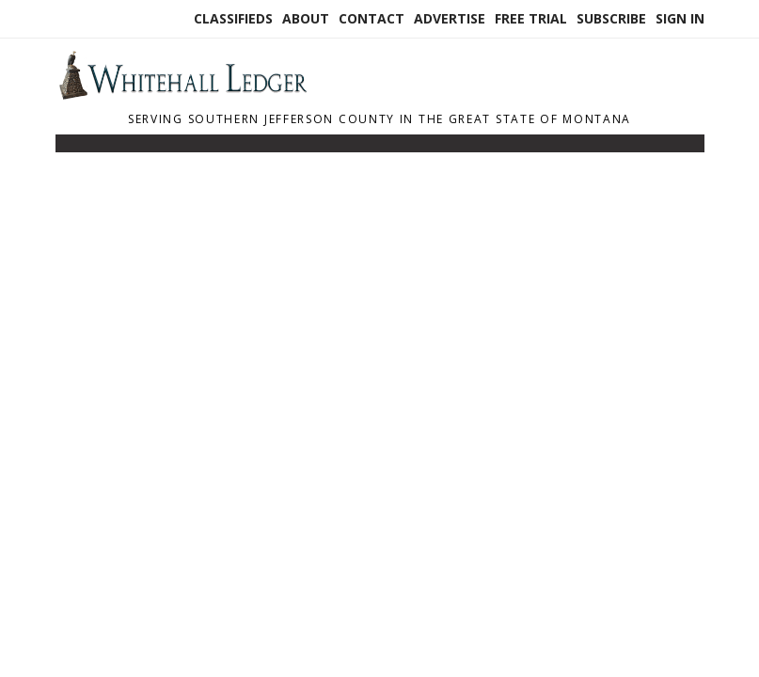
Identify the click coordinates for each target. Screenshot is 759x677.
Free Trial (531, 18)
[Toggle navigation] (67, 147)
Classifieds (233, 18)
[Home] (182, 94)
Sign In (680, 18)
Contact (371, 18)
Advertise (449, 18)
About (305, 18)
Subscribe (611, 18)
